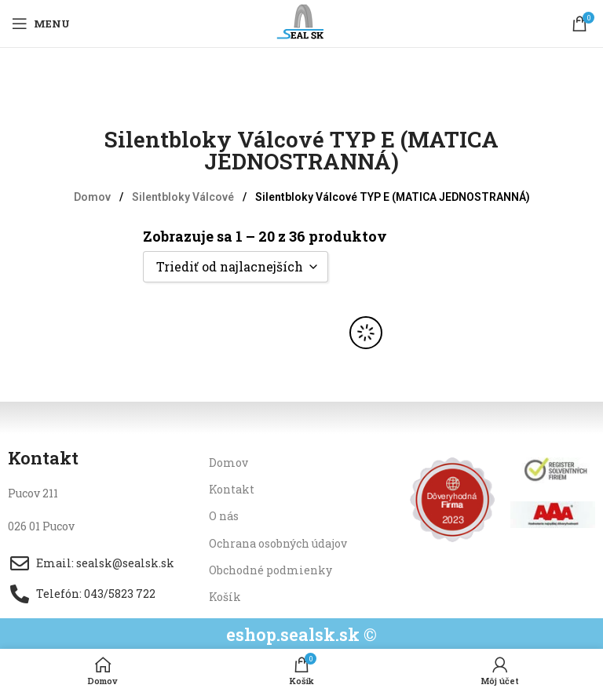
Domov (93, 197)
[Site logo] (302, 22)
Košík (225, 596)
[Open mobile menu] (41, 23)
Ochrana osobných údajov (278, 543)
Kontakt (231, 489)
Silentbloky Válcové (184, 197)
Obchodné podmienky (270, 570)
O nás (224, 515)
